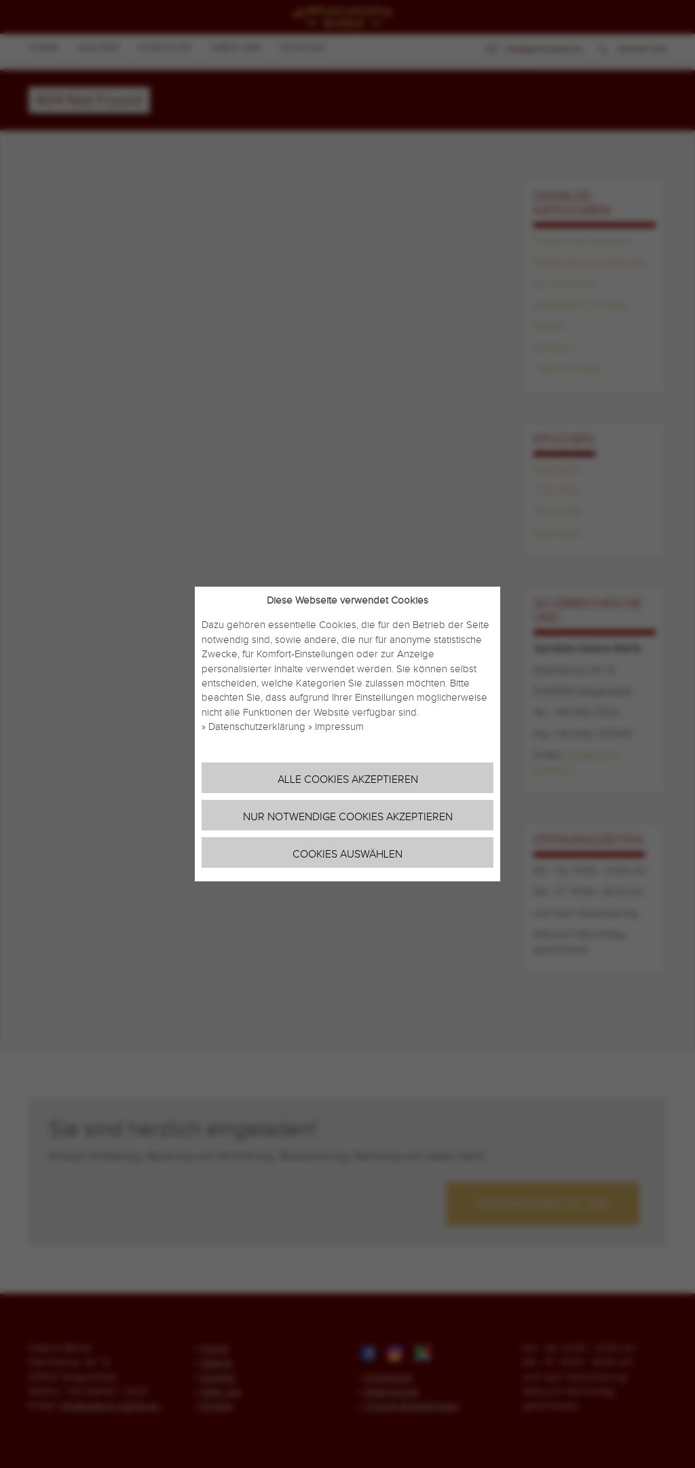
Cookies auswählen (347, 854)
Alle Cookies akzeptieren (348, 779)
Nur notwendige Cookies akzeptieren (348, 817)
